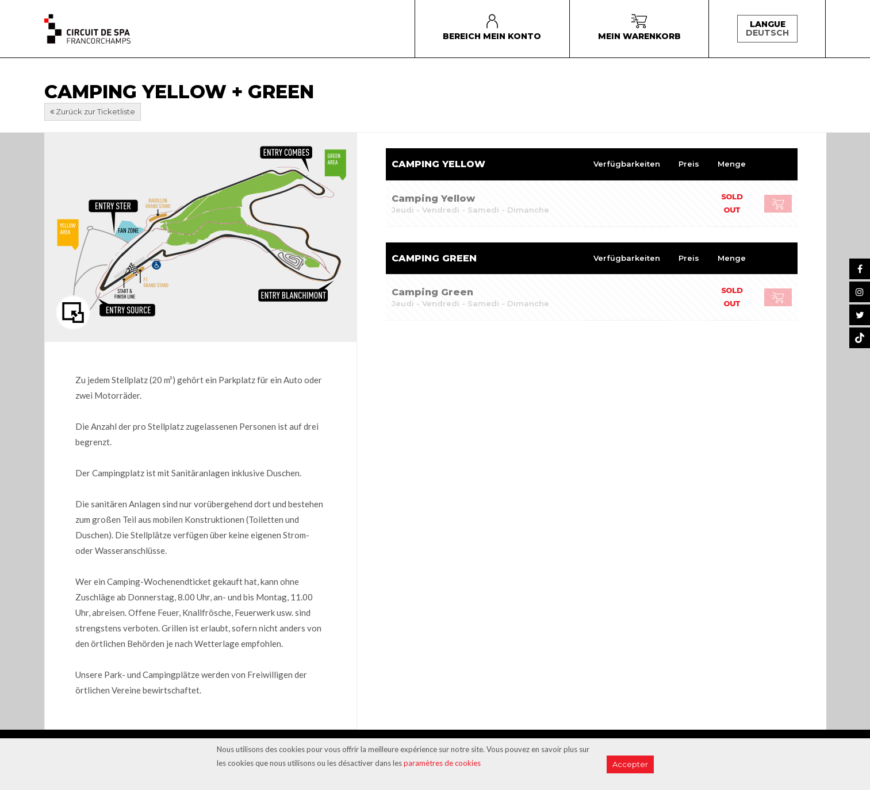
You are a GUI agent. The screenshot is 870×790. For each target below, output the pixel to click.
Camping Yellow (433, 198)
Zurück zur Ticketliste (92, 111)
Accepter (630, 764)
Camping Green (432, 292)
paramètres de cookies (442, 763)
